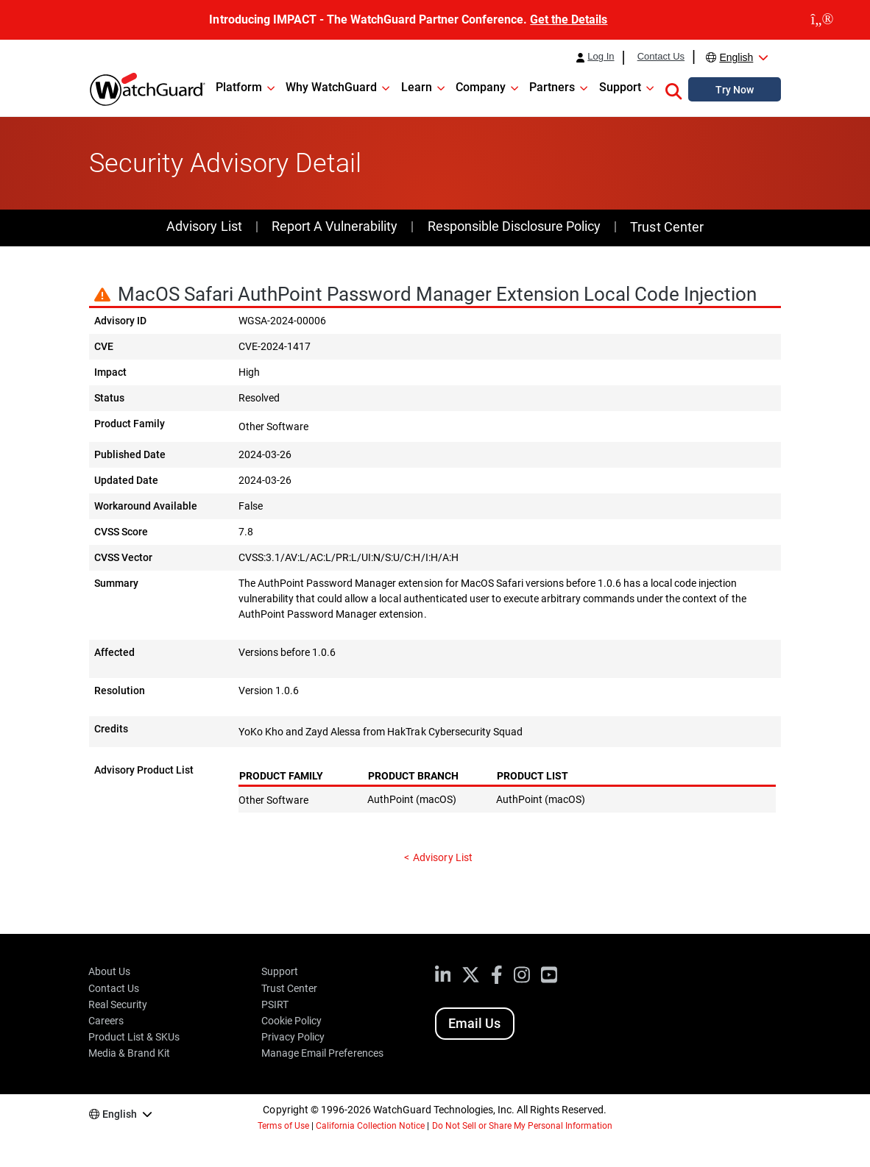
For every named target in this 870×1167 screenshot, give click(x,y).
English (736, 57)
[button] (673, 89)
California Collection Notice (370, 1126)
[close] (822, 20)
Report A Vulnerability (334, 226)
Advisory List (203, 226)
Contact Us (661, 56)
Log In (600, 56)
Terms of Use (283, 1126)
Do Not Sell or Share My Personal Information (522, 1126)
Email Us (474, 1023)
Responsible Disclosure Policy (514, 226)
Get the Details (568, 19)
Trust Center (666, 227)
